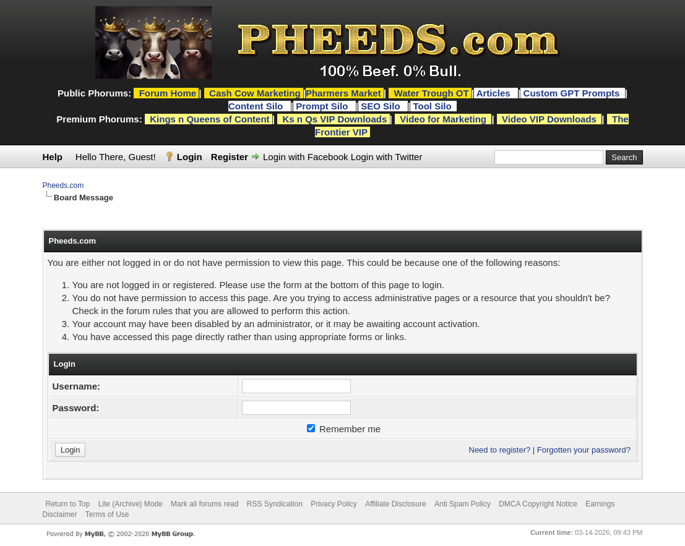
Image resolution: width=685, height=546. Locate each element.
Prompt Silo (323, 106)
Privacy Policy (334, 504)
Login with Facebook (305, 156)
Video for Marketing (443, 119)
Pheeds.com (63, 185)
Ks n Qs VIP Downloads (334, 119)
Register (229, 156)
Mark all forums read (204, 504)
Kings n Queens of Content (209, 119)
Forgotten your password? (584, 449)
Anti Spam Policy (462, 504)
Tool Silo (433, 106)
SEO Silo (382, 106)
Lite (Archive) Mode (130, 504)
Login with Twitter (387, 156)
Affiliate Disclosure (395, 504)
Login (189, 156)
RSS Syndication (275, 504)
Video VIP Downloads (549, 119)
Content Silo (257, 106)
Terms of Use (107, 514)
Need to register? (500, 449)
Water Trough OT (431, 93)
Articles (494, 93)
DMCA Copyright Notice (538, 504)
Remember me (344, 429)
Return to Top (68, 504)
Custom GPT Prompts (571, 93)
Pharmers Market (343, 93)
